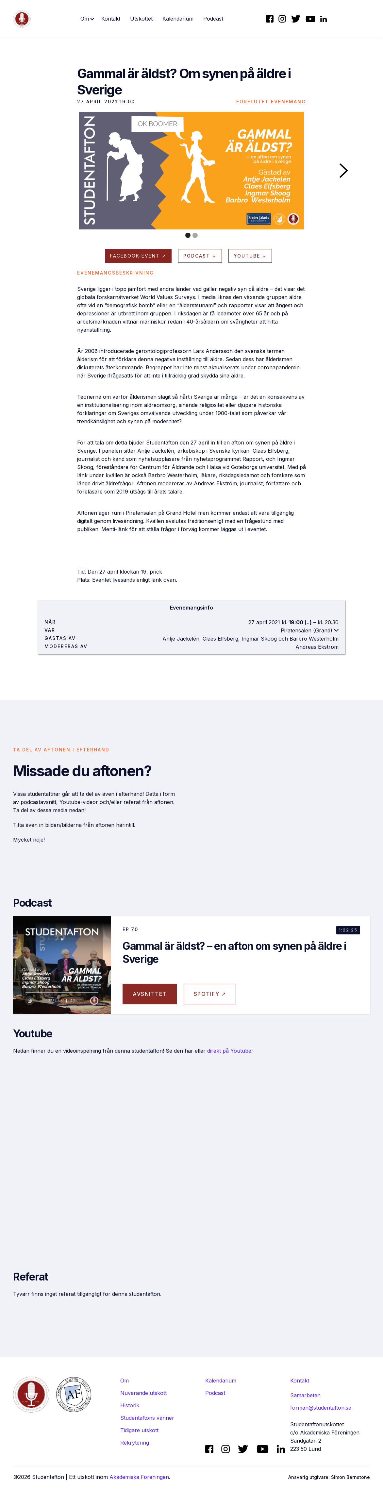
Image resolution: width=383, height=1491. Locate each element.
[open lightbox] (191, 170)
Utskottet (141, 18)
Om (124, 1380)
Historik (129, 1405)
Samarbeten (305, 1395)
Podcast (213, 18)
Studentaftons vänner (147, 1418)
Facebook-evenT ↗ (138, 256)
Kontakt (110, 18)
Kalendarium (177, 18)
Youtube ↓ (250, 256)
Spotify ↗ (210, 1001)
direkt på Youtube (229, 1058)
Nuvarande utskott (143, 1393)
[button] (87, 18)
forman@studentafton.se (320, 1407)
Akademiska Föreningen (139, 1477)
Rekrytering (134, 1442)
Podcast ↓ (200, 256)
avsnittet (150, 1001)
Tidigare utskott (139, 1430)
